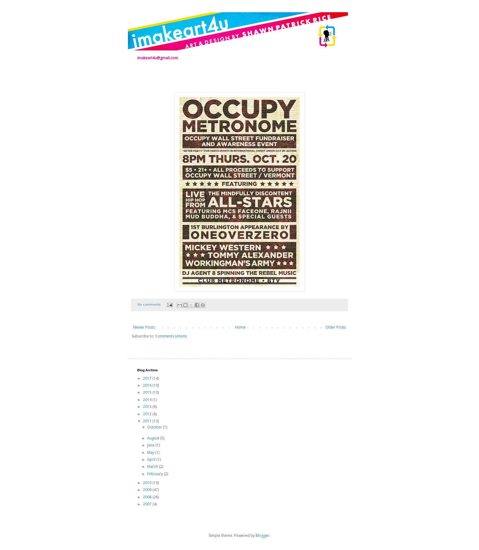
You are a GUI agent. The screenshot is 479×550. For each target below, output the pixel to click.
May (151, 452)
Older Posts (335, 327)
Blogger (262, 535)
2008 (147, 497)
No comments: (149, 304)
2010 (147, 482)
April (151, 459)
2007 (147, 504)
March (153, 466)
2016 (147, 385)
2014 (147, 399)
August (153, 438)
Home (240, 327)
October (155, 427)
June (151, 445)
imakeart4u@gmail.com (157, 57)
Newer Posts (144, 327)
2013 (147, 406)
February (155, 473)
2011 (147, 421)
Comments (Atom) (171, 336)
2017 (147, 378)
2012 (147, 414)
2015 (147, 392)
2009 (147, 489)
